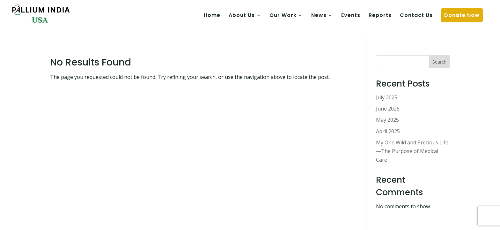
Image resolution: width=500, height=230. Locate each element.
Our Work (283, 16)
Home (212, 16)
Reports (380, 16)
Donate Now (462, 15)
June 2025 (388, 108)
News (319, 16)
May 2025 (387, 119)
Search (439, 62)
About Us (242, 16)
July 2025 (386, 97)
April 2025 (388, 131)
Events (350, 16)
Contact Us (416, 16)
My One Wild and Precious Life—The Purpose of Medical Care (412, 151)
